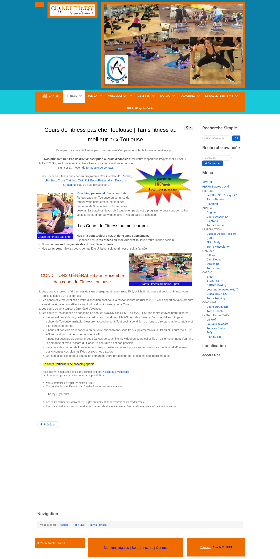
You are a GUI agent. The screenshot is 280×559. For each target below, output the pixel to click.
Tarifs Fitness (215, 199)
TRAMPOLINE (215, 281)
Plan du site (214, 336)
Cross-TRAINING (217, 293)
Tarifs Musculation (218, 246)
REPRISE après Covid (215, 186)
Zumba (126, 176)
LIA (46, 180)
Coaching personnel (91, 193)
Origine (211, 212)
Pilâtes (102, 180)
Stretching (69, 184)
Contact (162, 548)
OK (236, 138)
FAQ (209, 332)
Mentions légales (116, 548)
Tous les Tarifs (216, 328)
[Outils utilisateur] (189, 127)
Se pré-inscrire (142, 548)
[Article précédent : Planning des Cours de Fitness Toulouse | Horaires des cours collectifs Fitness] (48, 424)
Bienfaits (212, 221)
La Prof (211, 319)
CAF (80, 180)
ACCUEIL (207, 182)
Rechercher (212, 163)
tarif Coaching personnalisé (113, 371)
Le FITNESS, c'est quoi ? (222, 195)
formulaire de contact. (100, 167)
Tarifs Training (216, 298)
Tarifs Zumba (215, 225)
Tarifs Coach (215, 311)
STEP (210, 276)
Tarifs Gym (214, 268)
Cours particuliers (218, 306)
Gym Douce (115, 180)
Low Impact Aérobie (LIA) (222, 289)
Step (53, 180)
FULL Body (213, 242)
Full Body (91, 180)
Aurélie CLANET (222, 547)
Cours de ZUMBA (217, 216)
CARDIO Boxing (216, 285)
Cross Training (67, 180)
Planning (212, 203)
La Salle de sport (217, 324)
